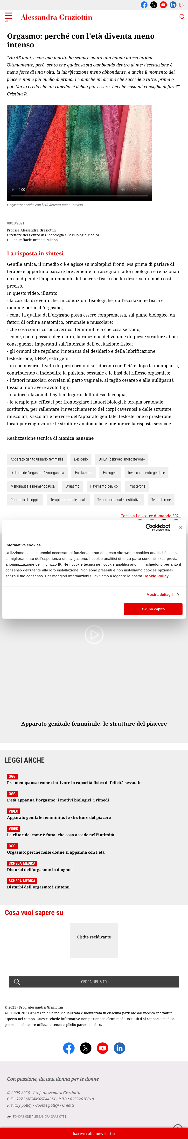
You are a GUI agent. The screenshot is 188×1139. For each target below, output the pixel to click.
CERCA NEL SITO (94, 982)
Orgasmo (72, 486)
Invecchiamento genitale (146, 472)
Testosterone (161, 499)
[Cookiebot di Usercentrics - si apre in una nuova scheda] (149, 527)
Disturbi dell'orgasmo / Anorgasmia (37, 472)
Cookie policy (47, 1105)
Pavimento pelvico (104, 486)
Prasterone (137, 486)
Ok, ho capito (153, 609)
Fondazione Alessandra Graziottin (40, 1116)
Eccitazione (83, 472)
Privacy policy (19, 1105)
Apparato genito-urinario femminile (37, 459)
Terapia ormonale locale (68, 499)
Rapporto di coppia (25, 499)
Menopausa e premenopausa (33, 486)
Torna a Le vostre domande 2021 (151, 516)
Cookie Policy (156, 576)
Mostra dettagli (159, 594)
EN (181, 5)
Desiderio (81, 459)
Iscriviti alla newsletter (94, 1133)
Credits (68, 1105)
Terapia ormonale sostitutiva (118, 499)
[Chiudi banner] (180, 527)
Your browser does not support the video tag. (79, 153)
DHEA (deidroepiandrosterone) (122, 459)
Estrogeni (110, 472)
